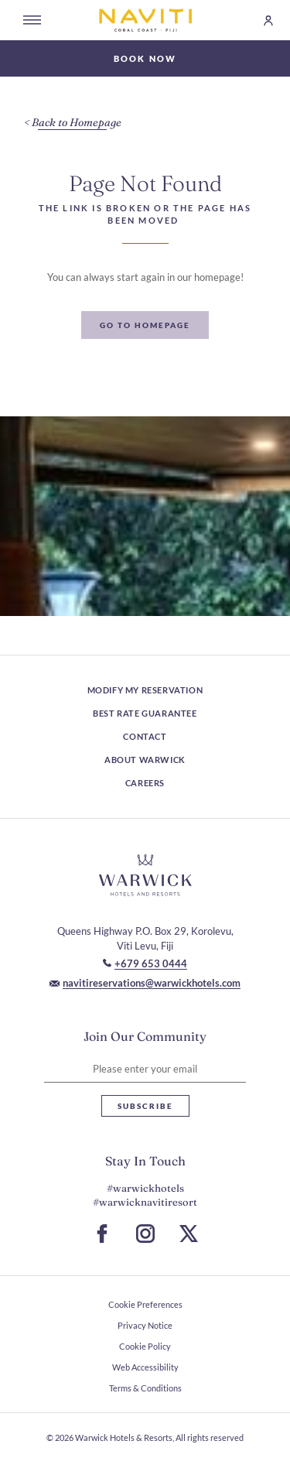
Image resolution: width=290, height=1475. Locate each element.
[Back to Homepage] (72, 123)
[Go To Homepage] (145, 325)
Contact (144, 736)
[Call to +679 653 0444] (145, 963)
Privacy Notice (145, 1325)
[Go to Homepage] (145, 20)
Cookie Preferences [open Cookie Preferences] (145, 1304)
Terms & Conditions (145, 1388)
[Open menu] (32, 20)
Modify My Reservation (145, 690)
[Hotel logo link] (145, 875)
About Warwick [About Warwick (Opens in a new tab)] (145, 760)
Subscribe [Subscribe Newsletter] (145, 1106)
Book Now (145, 58)
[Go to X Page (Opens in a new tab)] (188, 1233)
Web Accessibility (145, 1367)
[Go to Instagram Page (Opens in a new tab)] (145, 1233)
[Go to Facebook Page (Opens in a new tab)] (102, 1233)
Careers (145, 783)
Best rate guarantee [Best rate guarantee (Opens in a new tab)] (144, 713)
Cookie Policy (145, 1346)
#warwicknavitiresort (145, 1202)
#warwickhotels (145, 1188)
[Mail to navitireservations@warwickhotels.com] (145, 983)
